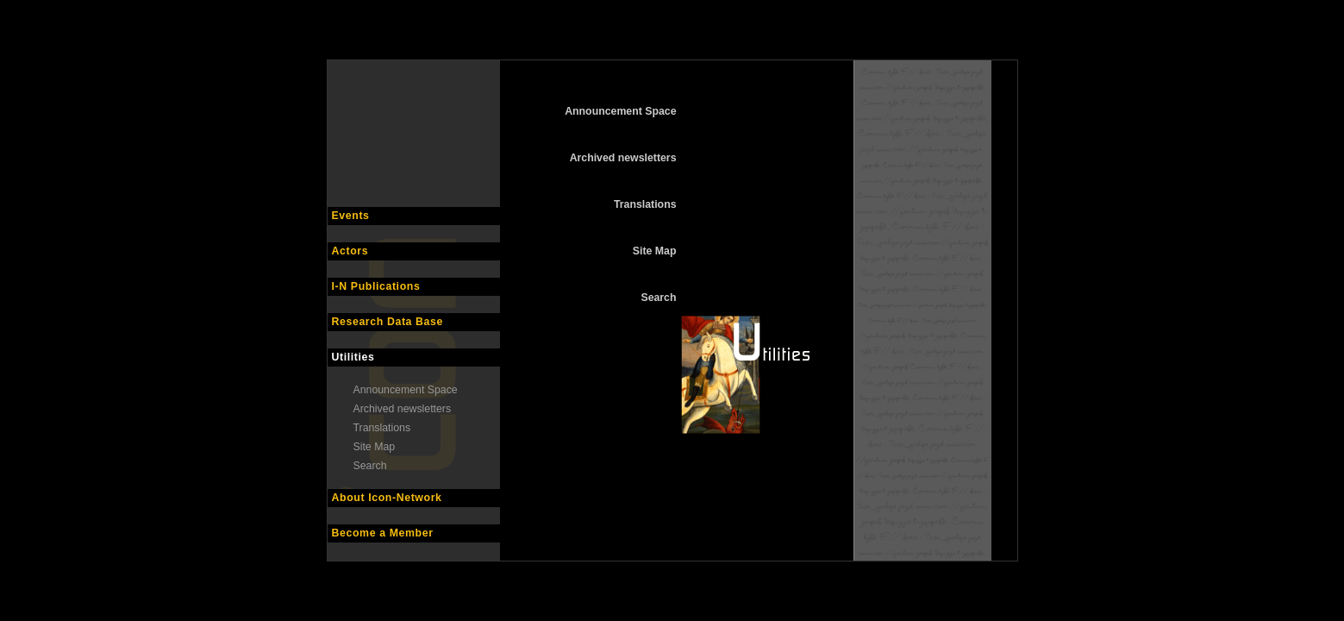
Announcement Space (405, 390)
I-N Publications (376, 286)
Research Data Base (388, 322)
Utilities (353, 357)
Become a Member (383, 533)
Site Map (374, 447)
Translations (382, 428)
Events (351, 216)
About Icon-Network (387, 498)
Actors (350, 251)
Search (370, 466)
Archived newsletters (402, 409)
